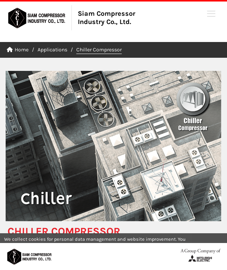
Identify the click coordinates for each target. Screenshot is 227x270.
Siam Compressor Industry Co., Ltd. (106, 17)
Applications (52, 49)
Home (18, 49)
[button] (211, 13)
